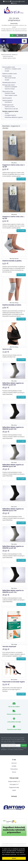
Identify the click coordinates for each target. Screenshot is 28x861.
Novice (15, 3)
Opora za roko (7, 349)
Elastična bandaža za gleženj (11, 261)
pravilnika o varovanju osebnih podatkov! (12, 749)
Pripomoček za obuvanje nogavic (13, 682)
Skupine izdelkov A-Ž (14, 781)
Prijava (23, 745)
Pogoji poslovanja (14, 787)
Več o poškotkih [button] (21, 854)
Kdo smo (7, 1)
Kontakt (22, 1)
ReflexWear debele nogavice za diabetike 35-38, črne (12, 428)
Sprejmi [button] (14, 858)
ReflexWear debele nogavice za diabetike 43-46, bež (12, 547)
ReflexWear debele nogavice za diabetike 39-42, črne (12, 509)
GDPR (14, 790)
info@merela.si (14, 20)
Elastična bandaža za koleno (11, 305)
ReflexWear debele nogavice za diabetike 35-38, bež (12, 384)
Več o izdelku (21, 179)
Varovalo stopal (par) (9, 646)
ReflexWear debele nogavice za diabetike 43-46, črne (12, 591)
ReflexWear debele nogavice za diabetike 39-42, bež (12, 465)
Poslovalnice (15, 1)
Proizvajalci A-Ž (14, 784)
